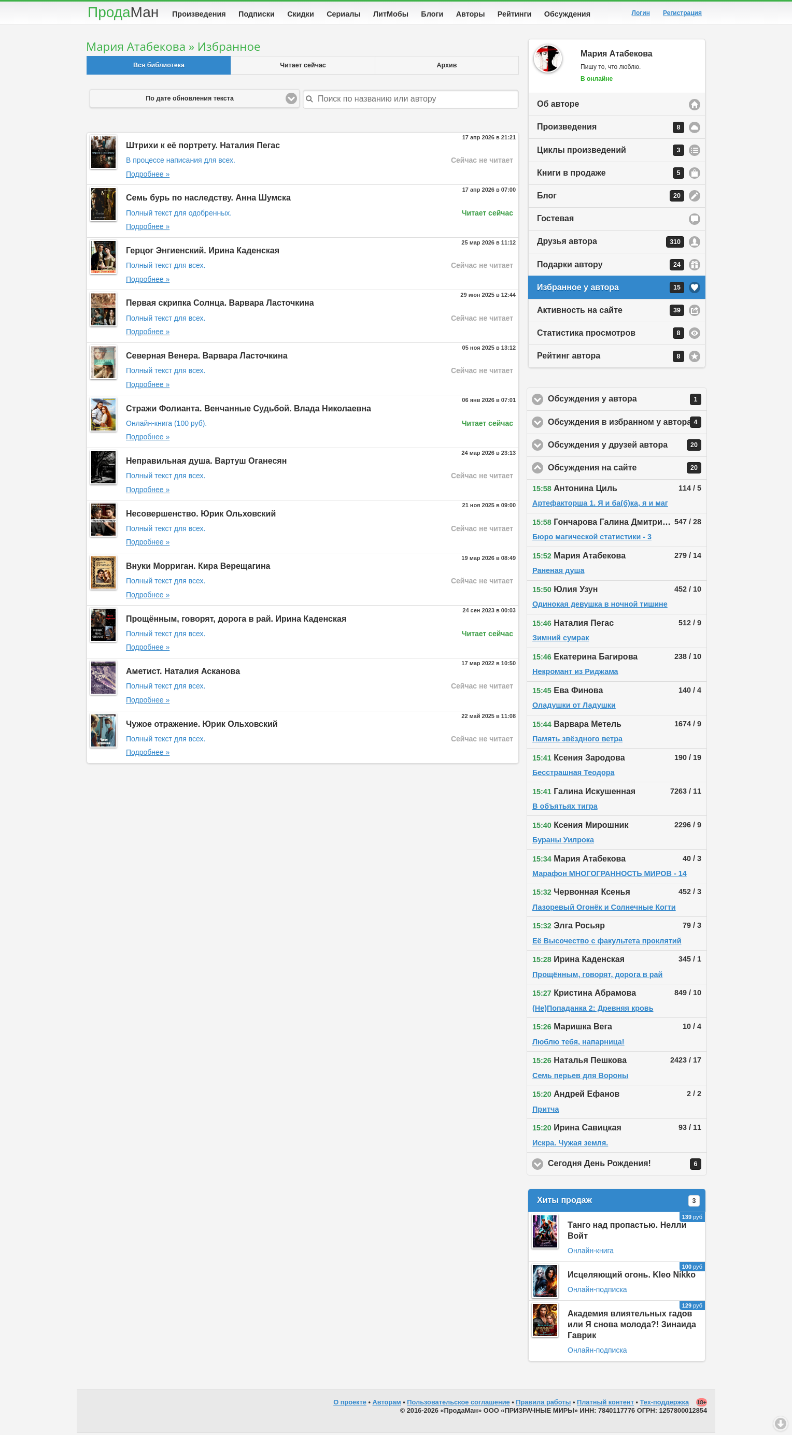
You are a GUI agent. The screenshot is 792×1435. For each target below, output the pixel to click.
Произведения (199, 14)
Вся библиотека (159, 67)
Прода (123, 12)
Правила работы (543, 1404)
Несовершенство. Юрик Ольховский (201, 515)
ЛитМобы (390, 14)
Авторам (387, 1404)
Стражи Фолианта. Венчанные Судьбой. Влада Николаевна (248, 410)
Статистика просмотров (610, 335)
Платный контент (605, 1404)
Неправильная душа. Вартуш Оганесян (206, 462)
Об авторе (558, 106)
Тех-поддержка (664, 1404)
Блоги (432, 14)
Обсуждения (567, 14)
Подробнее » (147, 176)
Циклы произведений (610, 152)
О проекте (349, 1404)
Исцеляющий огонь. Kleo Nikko (632, 1276)
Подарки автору (610, 266)
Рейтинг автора (610, 358)
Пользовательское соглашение (458, 1404)
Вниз (780, 1423)
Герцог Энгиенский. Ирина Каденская (202, 252)
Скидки (300, 14)
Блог (610, 198)
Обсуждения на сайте (627, 470)
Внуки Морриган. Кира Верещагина (198, 568)
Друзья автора (610, 244)
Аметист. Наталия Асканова (183, 673)
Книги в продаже (610, 175)
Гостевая (555, 220)
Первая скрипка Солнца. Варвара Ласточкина (220, 304)
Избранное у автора (610, 289)
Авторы (470, 14)
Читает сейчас (303, 67)
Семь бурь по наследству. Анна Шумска (208, 199)
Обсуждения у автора (627, 401)
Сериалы (343, 14)
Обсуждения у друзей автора (627, 447)
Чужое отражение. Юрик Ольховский (202, 726)
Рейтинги (515, 14)
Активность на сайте (610, 312)
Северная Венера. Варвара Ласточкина (207, 357)
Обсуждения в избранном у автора (627, 424)
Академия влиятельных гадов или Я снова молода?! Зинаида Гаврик (632, 1326)
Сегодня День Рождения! (627, 1166)
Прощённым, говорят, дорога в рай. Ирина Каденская (236, 620)
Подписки (256, 14)
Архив (447, 67)
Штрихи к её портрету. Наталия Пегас (203, 147)
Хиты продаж (618, 1203)
